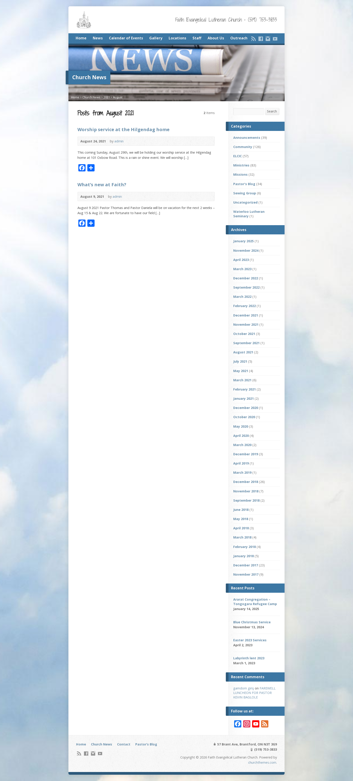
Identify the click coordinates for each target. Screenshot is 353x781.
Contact (123, 744)
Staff (196, 38)
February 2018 (244, 547)
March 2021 (242, 380)
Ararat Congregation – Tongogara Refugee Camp (255, 601)
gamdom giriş (243, 688)
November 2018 (245, 491)
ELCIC (237, 156)
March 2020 (242, 445)
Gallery (155, 38)
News (98, 38)
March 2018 (242, 537)
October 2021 (244, 334)
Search (272, 111)
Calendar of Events (126, 38)
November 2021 (245, 324)
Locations (177, 38)
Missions (240, 174)
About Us (216, 38)
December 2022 (245, 278)
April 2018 (241, 528)
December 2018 (245, 482)
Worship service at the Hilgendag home (123, 129)
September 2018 (246, 500)
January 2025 (243, 241)
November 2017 (245, 574)
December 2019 (245, 454)
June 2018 (241, 509)
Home (81, 38)
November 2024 (245, 250)
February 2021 (244, 389)
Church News (91, 97)
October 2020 (244, 417)
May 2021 (240, 371)
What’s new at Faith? (101, 184)
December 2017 (245, 565)
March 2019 (242, 472)
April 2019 (241, 463)
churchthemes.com (262, 762)
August (117, 97)
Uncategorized (245, 202)
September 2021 (246, 343)
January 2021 (243, 398)
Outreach (238, 38)
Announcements (246, 137)
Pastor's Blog (244, 184)
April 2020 (241, 435)
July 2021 (240, 361)
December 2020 (245, 408)
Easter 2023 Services (250, 640)
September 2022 (246, 287)
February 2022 (244, 306)
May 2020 (240, 426)
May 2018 (240, 519)
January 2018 (243, 556)
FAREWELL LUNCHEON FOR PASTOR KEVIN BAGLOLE (254, 692)
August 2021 (243, 352)
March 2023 (242, 269)
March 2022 (242, 296)
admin (119, 141)
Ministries (241, 165)
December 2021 (245, 315)
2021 (107, 97)
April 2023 (241, 260)
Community (242, 147)
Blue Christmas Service (252, 622)
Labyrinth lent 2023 (248, 658)
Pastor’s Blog (146, 744)
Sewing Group (244, 193)
